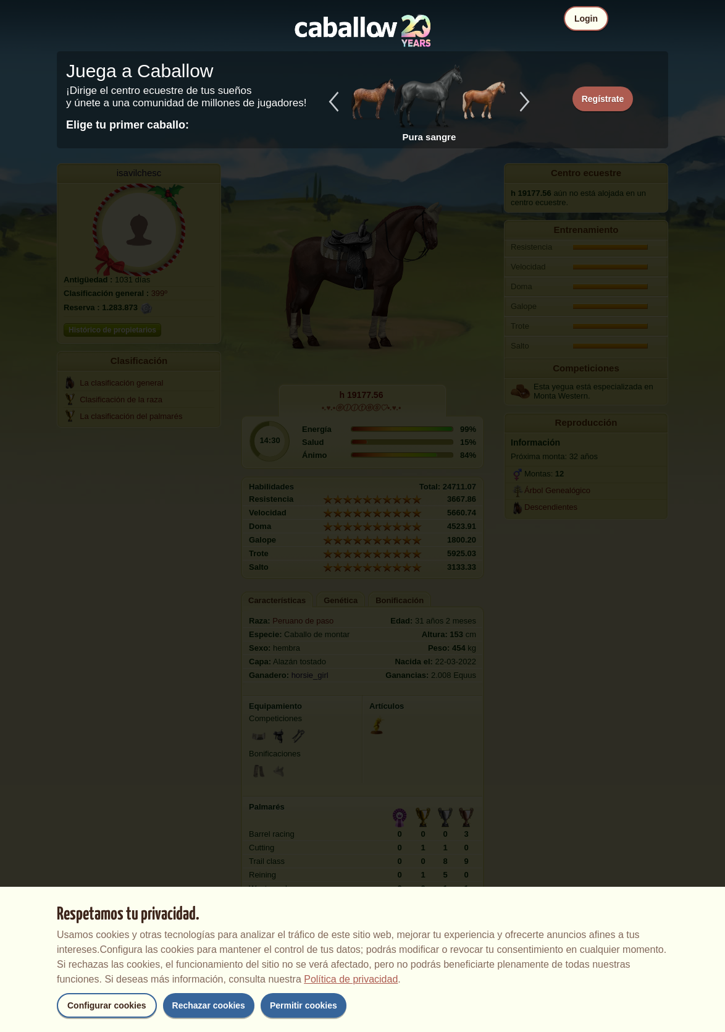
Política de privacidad (351, 979)
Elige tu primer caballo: (127, 125)
